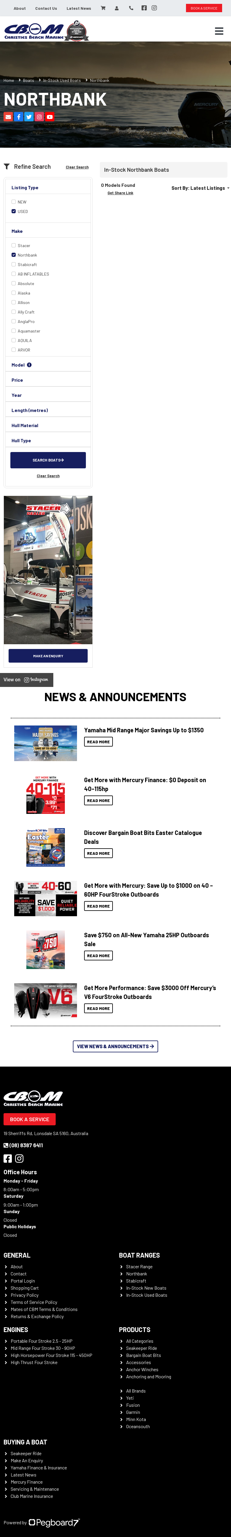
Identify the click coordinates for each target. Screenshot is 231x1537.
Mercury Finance (27, 1482)
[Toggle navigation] (219, 31)
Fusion (133, 1405)
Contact (19, 1273)
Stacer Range (139, 1266)
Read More (98, 741)
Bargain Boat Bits (143, 1355)
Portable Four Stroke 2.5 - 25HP (42, 1341)
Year (17, 395)
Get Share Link (120, 192)
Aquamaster (29, 330)
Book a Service (29, 1119)
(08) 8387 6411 (23, 1145)
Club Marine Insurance (32, 1496)
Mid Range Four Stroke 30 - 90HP (43, 1348)
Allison (24, 302)
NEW (22, 201)
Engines (16, 1329)
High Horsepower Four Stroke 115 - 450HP (51, 1355)
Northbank (27, 254)
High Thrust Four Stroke (34, 1362)
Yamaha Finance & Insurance (39, 1467)
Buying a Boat (25, 1442)
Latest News (79, 8)
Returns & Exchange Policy (37, 1316)
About (20, 8)
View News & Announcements (115, 1046)
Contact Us (46, 8)
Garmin (133, 1412)
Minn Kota (136, 1419)
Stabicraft (27, 264)
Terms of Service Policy (34, 1302)
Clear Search (77, 167)
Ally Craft (26, 311)
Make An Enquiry (27, 1460)
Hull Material (25, 425)
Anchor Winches (142, 1369)
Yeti (130, 1398)
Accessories (138, 1362)
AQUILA (25, 340)
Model (23, 364)
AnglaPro (26, 321)
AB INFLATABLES (33, 273)
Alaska (24, 292)
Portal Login (23, 1280)
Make (17, 231)
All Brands (136, 1390)
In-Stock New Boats (146, 1288)
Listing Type (25, 187)
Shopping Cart (25, 1288)
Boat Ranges (139, 1255)
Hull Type (21, 440)
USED (23, 211)
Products (134, 1329)
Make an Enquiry (48, 656)
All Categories (139, 1341)
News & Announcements (115, 696)
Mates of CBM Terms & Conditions (44, 1309)
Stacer (24, 245)
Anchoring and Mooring (148, 1376)
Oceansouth (138, 1426)
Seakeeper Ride (141, 1348)
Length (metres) (30, 410)
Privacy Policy (24, 1295)
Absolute (26, 283)
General (17, 1255)
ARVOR (24, 349)
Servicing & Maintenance (35, 1489)
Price (17, 380)
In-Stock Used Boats (62, 80)
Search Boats (48, 460)
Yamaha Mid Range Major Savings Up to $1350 (144, 730)
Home (9, 80)
